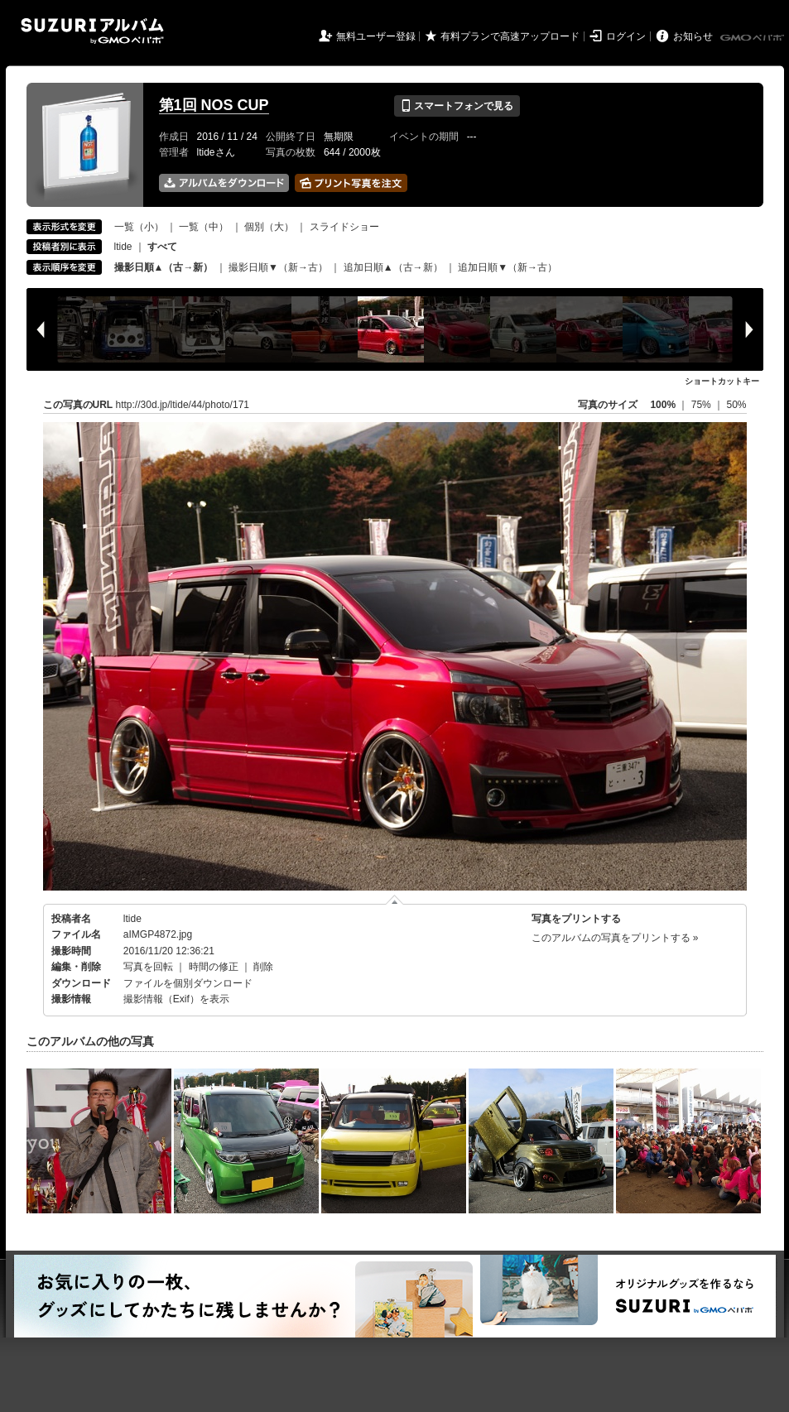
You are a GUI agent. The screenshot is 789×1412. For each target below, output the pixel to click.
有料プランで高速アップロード (510, 36)
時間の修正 (213, 967)
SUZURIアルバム (92, 31)
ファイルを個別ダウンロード (188, 983)
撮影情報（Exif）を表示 (176, 999)
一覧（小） (139, 227)
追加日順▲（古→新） (393, 267)
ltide (123, 246)
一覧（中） (204, 227)
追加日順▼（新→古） (507, 267)
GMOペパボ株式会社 (753, 38)
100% (662, 405)
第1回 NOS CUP (214, 105)
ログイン (626, 36)
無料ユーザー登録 (376, 36)
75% (702, 405)
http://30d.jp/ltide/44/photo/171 (182, 405)
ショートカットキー (722, 381)
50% (736, 405)
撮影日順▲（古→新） (164, 267)
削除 (263, 967)
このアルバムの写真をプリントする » (615, 938)
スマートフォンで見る (456, 106)
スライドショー (344, 227)
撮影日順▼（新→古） (278, 267)
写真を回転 (148, 967)
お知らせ (693, 36)
